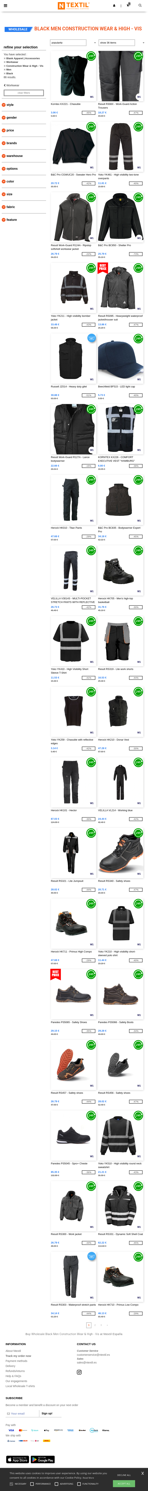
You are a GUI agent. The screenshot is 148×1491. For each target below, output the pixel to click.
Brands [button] (12, 143)
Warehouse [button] (15, 156)
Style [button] (10, 104)
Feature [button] (12, 219)
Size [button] (9, 194)
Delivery (10, 1366)
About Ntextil (13, 1350)
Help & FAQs (13, 1376)
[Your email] (22, 1413)
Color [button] (10, 181)
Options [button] (12, 168)
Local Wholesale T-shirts (20, 1386)
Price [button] (10, 130)
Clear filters (24, 93)
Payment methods (16, 1361)
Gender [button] (12, 117)
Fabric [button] (11, 207)
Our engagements (16, 1381)
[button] (114, 5)
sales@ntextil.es (87, 1362)
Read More (88, 1477)
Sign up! (47, 1413)
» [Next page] (107, 1325)
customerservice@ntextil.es (93, 1354)
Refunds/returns (15, 1371)
